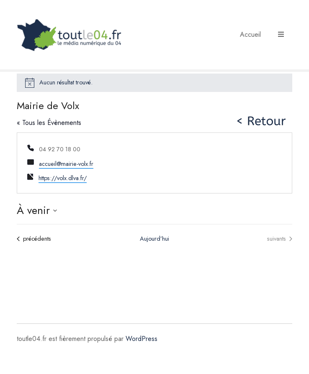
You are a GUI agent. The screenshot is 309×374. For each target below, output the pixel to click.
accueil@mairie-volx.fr (66, 164)
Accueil (250, 34)
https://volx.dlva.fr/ (63, 178)
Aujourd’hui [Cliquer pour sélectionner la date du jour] (154, 238)
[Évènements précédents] (34, 239)
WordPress (141, 338)
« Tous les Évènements (49, 122)
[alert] (154, 83)
